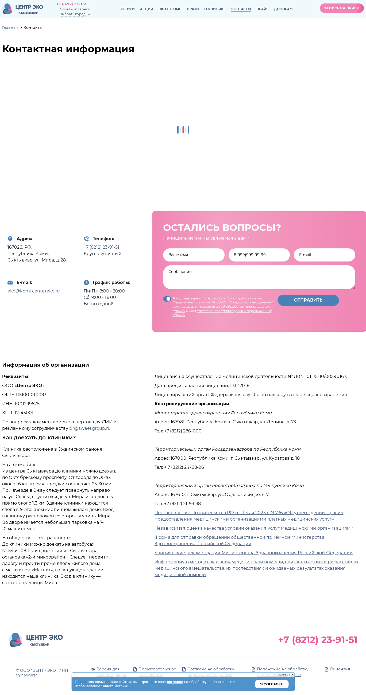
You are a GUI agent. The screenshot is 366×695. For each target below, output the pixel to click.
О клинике (215, 9)
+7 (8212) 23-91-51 (72, 4)
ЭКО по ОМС (170, 9)
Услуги (128, 9)
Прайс (262, 9)
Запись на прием (342, 8)
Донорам (283, 9)
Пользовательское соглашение (157, 672)
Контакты (241, 9)
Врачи (193, 9)
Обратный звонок (75, 9)
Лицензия (340, 669)
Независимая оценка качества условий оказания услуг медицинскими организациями (254, 528)
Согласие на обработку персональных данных (210, 672)
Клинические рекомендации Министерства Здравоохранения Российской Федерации (254, 552)
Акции (146, 9)
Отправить (308, 300)
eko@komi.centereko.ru (33, 291)
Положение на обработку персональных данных (283, 672)
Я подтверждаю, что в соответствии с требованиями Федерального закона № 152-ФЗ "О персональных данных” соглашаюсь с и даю (217, 306)
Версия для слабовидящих (111, 672)
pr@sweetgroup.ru (89, 428)
